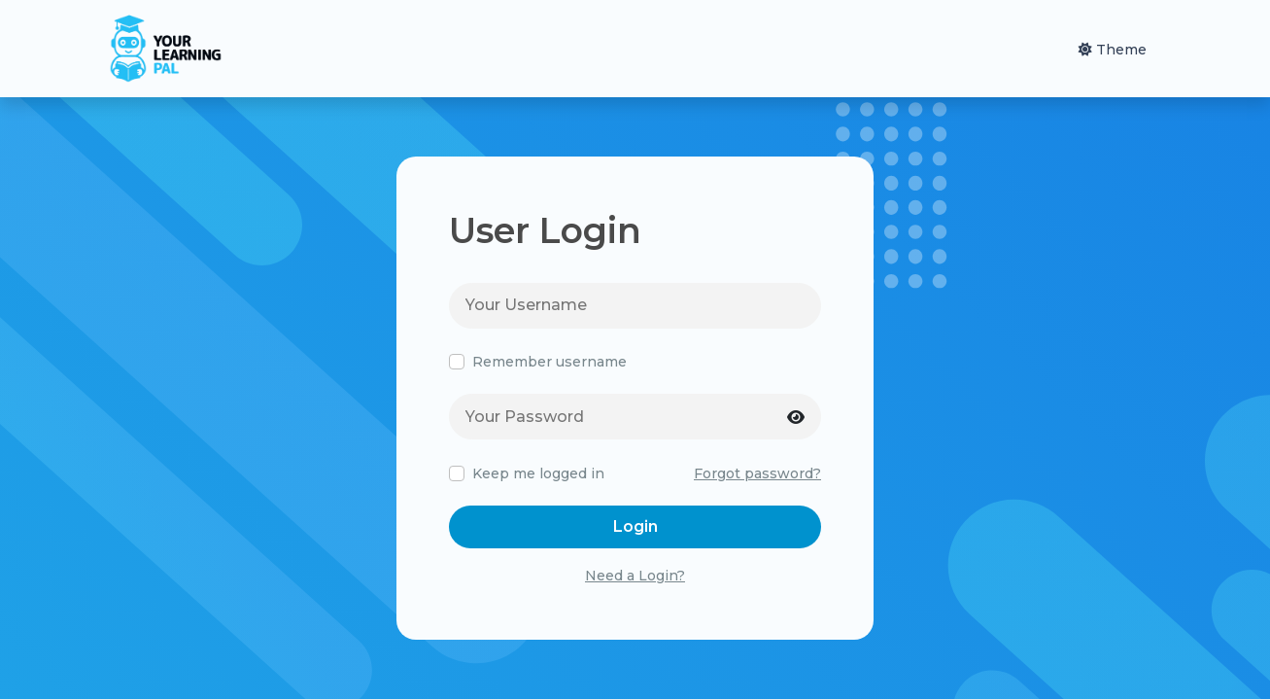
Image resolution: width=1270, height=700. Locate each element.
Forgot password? (757, 473)
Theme (1113, 49)
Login (635, 526)
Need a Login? (635, 575)
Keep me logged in (538, 474)
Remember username (549, 362)
